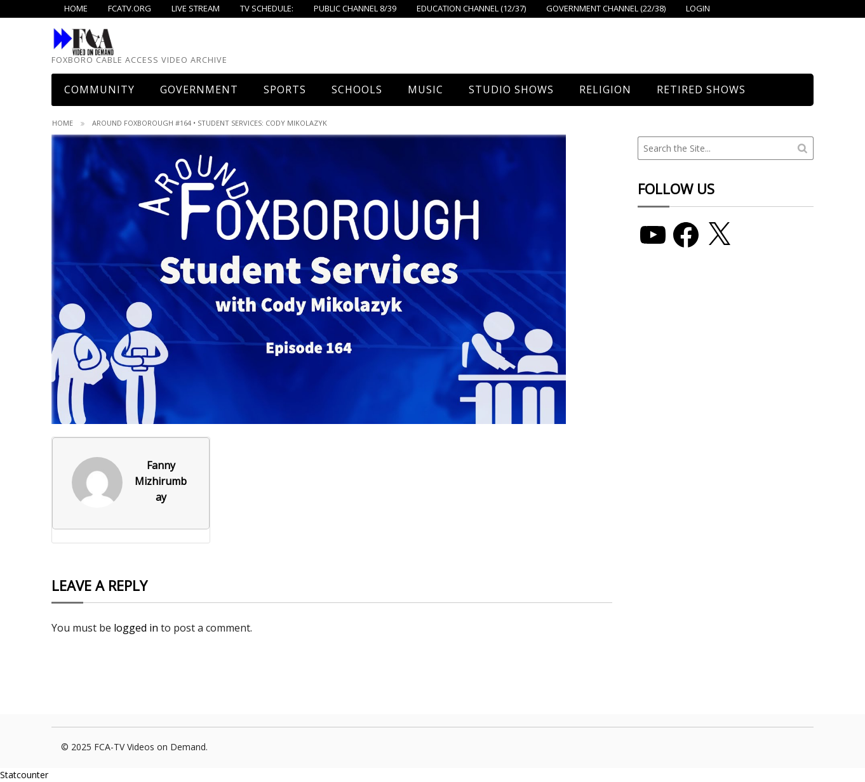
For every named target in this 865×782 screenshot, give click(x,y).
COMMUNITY (99, 89)
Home (62, 123)
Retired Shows (701, 89)
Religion (605, 89)
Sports (285, 89)
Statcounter (24, 775)
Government (199, 89)
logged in (136, 628)
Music (425, 89)
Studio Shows (511, 89)
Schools (357, 89)
